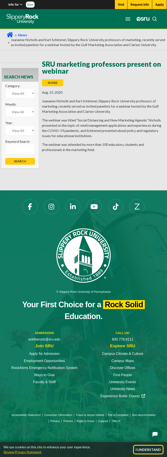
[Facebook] (30, 206)
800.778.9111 (122, 339)
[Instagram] (51, 206)
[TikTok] (115, 206)
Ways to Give (44, 375)
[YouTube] (94, 206)
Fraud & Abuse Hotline (90, 415)
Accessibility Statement (26, 415)
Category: (12, 86)
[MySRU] (142, 18)
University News (122, 389)
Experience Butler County (122, 396)
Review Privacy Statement (22, 452)
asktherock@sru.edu (44, 339)
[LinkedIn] (72, 206)
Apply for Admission (44, 354)
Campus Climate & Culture (122, 354)
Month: (10, 104)
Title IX (116, 421)
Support (103, 421)
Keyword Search (17, 141)
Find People (122, 375)
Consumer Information (58, 415)
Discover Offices (122, 368)
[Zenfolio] (137, 206)
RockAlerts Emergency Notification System (44, 368)
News (22, 35)
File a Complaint (118, 415)
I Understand (148, 449)
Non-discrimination (143, 415)
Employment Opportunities (44, 361)
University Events (122, 382)
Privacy (55, 421)
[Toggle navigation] (127, 18)
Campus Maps (122, 361)
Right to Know (85, 421)
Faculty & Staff (44, 382)
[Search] (153, 19)
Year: (9, 123)
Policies (68, 421)
